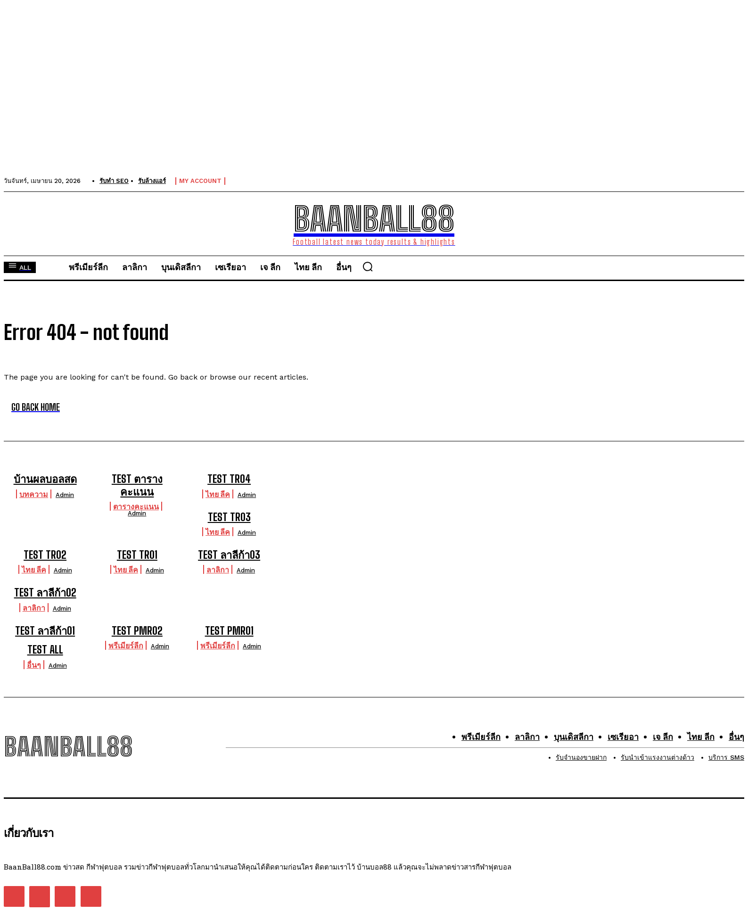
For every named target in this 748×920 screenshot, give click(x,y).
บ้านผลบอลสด (45, 478)
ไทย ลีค (217, 493)
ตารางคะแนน (136, 506)
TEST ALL (45, 649)
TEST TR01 (137, 554)
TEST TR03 (229, 517)
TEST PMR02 (137, 630)
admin (65, 494)
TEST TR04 (229, 478)
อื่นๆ (34, 664)
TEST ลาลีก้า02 (45, 592)
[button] (367, 266)
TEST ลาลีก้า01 (45, 630)
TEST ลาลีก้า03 (229, 554)
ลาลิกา (217, 569)
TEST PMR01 (229, 630)
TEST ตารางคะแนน (137, 484)
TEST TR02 (45, 554)
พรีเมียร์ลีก (125, 645)
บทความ (33, 493)
